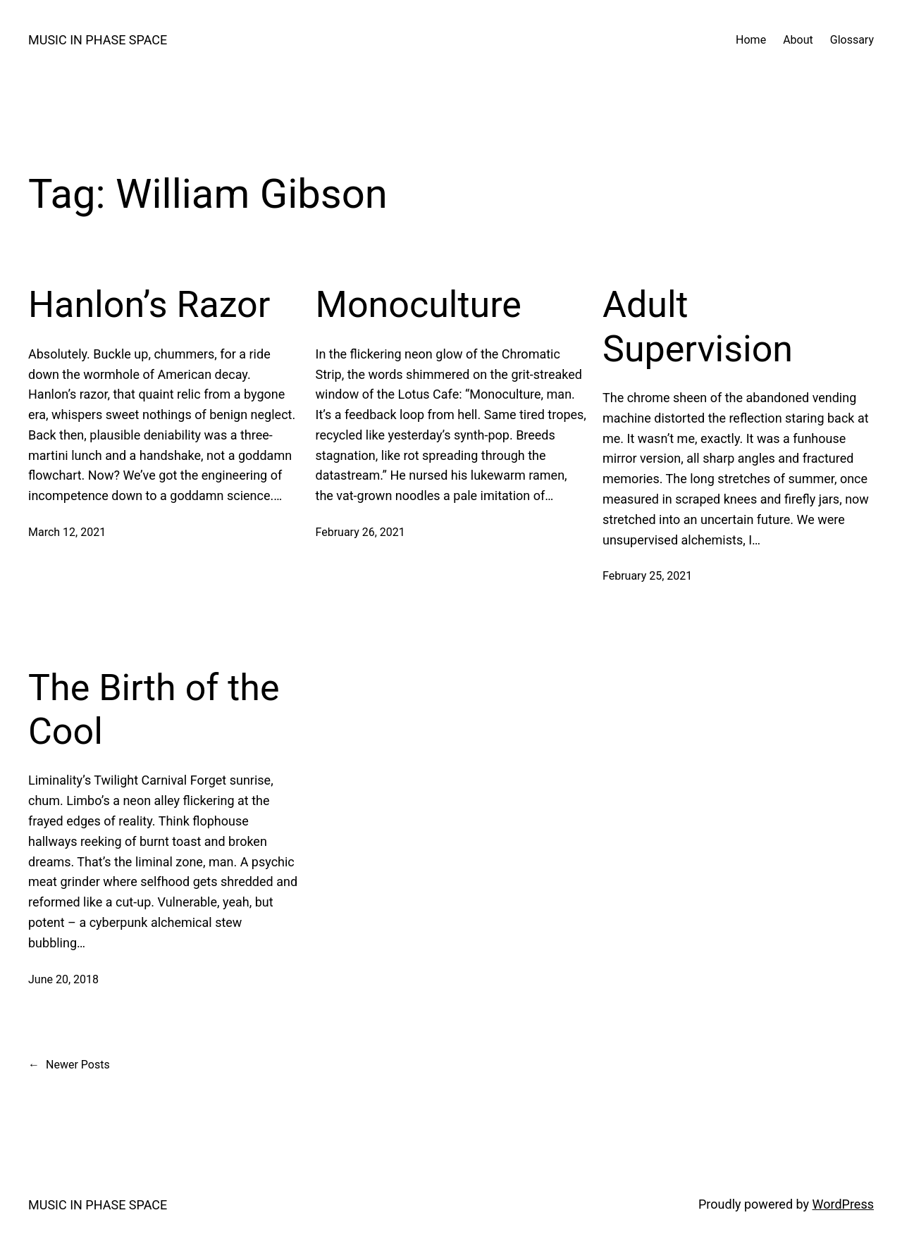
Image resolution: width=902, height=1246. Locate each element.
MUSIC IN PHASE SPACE (97, 39)
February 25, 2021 (647, 575)
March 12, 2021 (67, 532)
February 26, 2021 (360, 532)
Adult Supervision (698, 326)
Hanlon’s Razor (149, 304)
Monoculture (418, 304)
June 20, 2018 (63, 979)
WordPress (843, 1204)
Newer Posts (69, 1065)
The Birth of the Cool (153, 709)
